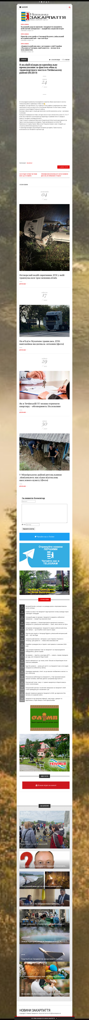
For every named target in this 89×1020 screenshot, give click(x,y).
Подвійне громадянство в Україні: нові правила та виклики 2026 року (46, 645)
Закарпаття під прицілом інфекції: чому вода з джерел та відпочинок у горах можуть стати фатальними (44, 699)
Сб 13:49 (22, 645)
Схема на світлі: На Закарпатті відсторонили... (40, 904)
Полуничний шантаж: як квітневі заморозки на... (42, 886)
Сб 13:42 (22, 650)
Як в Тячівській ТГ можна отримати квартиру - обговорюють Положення (40, 405)
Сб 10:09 (22, 688)
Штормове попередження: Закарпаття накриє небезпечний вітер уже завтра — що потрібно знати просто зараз (46, 628)
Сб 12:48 (22, 666)
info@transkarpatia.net (55, 1013)
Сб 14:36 (22, 634)
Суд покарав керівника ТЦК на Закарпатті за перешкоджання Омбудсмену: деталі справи (45, 650)
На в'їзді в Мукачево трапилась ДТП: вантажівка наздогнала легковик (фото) (41, 342)
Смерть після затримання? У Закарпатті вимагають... (44, 866)
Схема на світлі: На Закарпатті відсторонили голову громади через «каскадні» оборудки (47, 612)
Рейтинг (66, 59)
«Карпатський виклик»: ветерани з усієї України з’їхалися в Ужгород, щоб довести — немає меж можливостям (41, 48)
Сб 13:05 (22, 661)
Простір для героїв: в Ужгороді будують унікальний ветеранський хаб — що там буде (42, 37)
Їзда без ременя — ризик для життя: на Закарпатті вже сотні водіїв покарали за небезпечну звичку (47, 666)
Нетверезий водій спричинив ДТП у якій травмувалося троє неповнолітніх (41, 276)
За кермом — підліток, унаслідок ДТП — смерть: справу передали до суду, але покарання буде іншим (47, 656)
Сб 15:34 (22, 628)
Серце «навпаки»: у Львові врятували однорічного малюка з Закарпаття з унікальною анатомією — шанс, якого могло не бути (47, 623)
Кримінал (29, 163)
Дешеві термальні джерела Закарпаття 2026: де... (42, 941)
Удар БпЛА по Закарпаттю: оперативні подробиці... (42, 959)
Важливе (23, 954)
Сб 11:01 (22, 677)
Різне (22, 989)
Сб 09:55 (22, 694)
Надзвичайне (24, 919)
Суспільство (24, 842)
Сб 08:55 (22, 699)
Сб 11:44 (22, 672)
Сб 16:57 (22, 618)
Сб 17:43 (22, 607)
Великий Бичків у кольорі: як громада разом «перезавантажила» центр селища (46, 607)
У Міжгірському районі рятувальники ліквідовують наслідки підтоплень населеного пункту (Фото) (40, 477)
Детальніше (23, 284)
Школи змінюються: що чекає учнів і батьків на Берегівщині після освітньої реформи (46, 661)
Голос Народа (24, 861)
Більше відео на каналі (46, 785)
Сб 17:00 (22, 612)
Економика (23, 882)
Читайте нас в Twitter (45, 537)
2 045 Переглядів (54, 59)
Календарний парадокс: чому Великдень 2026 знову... (43, 976)
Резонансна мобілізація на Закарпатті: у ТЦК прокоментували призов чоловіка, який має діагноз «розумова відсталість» (45, 677)
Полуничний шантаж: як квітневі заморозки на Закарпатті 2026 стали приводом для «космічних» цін (46, 688)
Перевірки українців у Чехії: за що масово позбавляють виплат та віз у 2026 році (47, 672)
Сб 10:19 (22, 683)
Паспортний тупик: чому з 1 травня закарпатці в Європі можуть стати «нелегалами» (46, 683)
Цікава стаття (63, 167)
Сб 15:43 (22, 623)
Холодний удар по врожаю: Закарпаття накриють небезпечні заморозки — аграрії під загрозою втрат (42, 28)
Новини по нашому (25, 937)
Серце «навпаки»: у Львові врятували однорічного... (43, 924)
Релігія (22, 972)
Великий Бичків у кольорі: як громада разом (34, 844)
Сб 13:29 (22, 656)
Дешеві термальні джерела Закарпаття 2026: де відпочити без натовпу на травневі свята (46, 694)
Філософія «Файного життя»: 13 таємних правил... (42, 994)
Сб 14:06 (22, 639)
